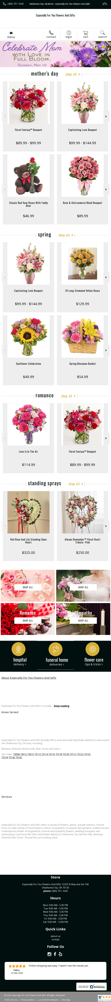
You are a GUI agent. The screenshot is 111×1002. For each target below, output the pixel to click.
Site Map (66, 999)
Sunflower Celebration (28, 363)
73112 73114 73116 (44, 754)
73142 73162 (15, 757)
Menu (11, 37)
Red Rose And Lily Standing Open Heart (28, 540)
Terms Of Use (10, 999)
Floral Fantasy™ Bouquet (28, 130)
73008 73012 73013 (23, 754)
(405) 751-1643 (16, 3)
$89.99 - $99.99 (28, 142)
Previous (4, 116)
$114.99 (28, 464)
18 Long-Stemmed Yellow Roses (82, 290)
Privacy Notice (28, 999)
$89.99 (82, 215)
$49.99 (28, 376)
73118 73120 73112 (66, 754)
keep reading (61, 705)
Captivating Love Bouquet (82, 130)
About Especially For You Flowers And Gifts (28, 678)
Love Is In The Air (28, 451)
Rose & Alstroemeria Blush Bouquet (82, 203)
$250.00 (82, 552)
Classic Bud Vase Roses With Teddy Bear (28, 204)
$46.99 (28, 215)
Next (106, 116)
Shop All (71, 74)
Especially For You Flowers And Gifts (55, 15)
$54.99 (82, 376)
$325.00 (28, 552)
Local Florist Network (48, 999)
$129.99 (82, 303)
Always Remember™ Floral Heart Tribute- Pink (82, 540)
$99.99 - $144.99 (82, 142)
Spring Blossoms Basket (82, 363)
